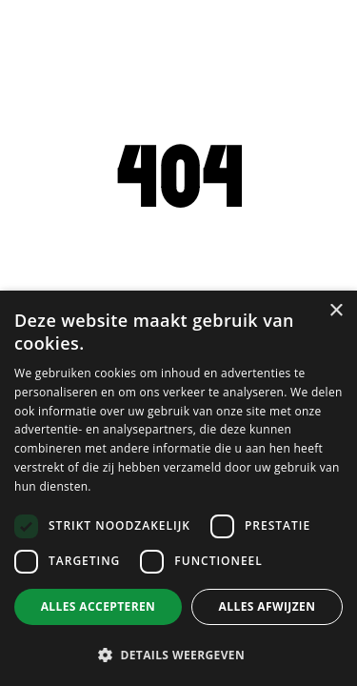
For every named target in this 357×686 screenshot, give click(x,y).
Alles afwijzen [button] (267, 606)
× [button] (335, 311)
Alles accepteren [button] (98, 606)
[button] (178, 654)
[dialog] (178, 488)
